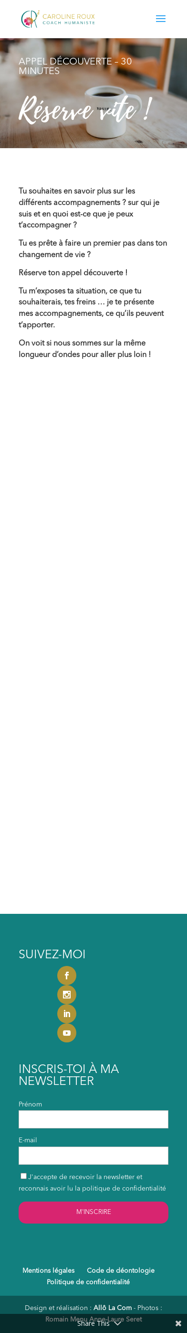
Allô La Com (113, 1308)
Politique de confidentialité (88, 1282)
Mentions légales (48, 1271)
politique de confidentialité (124, 1188)
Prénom (30, 1104)
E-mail (28, 1140)
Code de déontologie (121, 1271)
